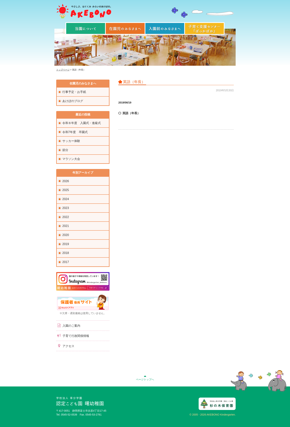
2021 (65, 225)
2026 (65, 181)
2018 (65, 252)
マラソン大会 (71, 158)
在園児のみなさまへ (125, 28)
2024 (65, 199)
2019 (65, 244)
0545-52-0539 (69, 414)
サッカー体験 (71, 141)
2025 (65, 190)
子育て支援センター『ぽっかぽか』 (204, 28)
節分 (65, 150)
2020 (65, 235)
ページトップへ (145, 377)
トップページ (63, 69)
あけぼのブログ (72, 101)
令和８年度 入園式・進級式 (81, 123)
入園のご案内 (68, 325)
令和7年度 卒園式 (75, 132)
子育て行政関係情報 (72, 335)
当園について (85, 28)
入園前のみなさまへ (164, 28)
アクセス (65, 346)
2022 (65, 217)
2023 (65, 208)
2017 (65, 262)
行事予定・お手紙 (74, 91)
